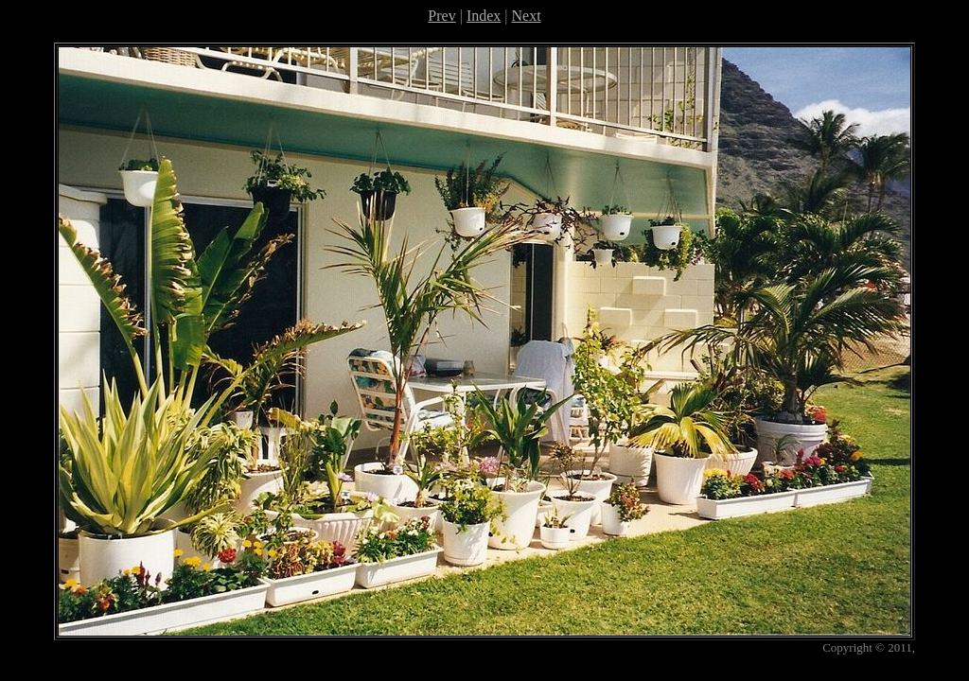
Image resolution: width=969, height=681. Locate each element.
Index (484, 16)
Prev (441, 16)
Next (526, 16)
